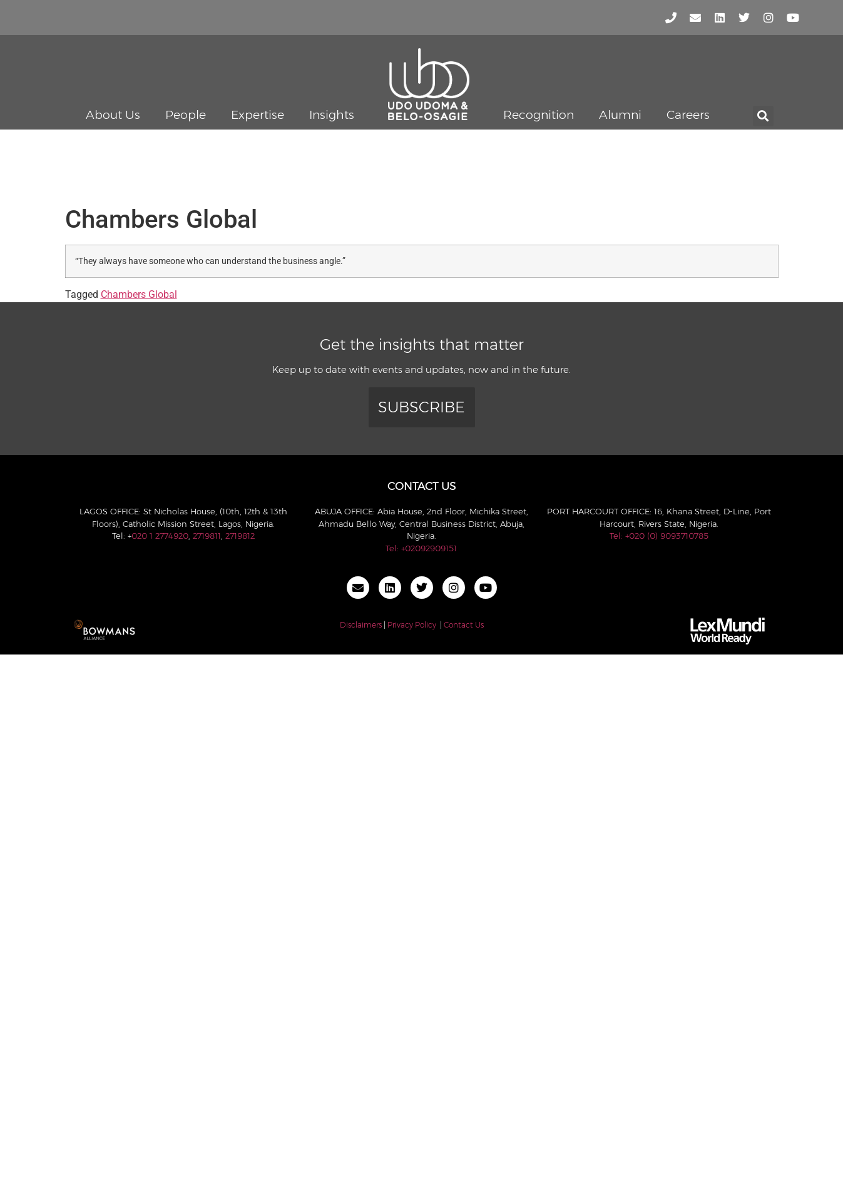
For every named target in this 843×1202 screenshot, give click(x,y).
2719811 (207, 536)
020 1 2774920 (159, 536)
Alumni (620, 115)
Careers (688, 115)
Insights (331, 115)
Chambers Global (139, 294)
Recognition (538, 115)
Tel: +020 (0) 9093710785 (659, 536)
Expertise (257, 115)
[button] (763, 116)
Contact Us (464, 624)
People (185, 115)
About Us (113, 115)
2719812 (240, 536)
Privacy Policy (411, 624)
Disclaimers (361, 624)
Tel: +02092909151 (421, 548)
